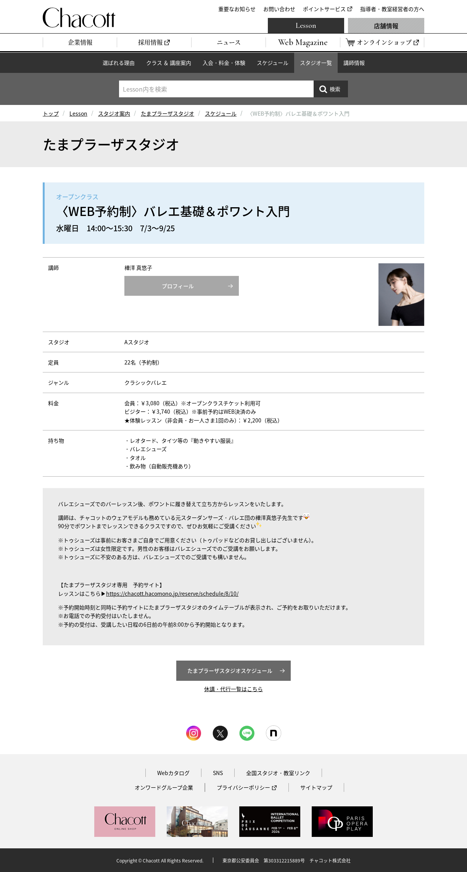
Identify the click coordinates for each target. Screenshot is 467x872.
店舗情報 (386, 25)
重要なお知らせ (237, 9)
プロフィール (178, 286)
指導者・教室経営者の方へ (392, 9)
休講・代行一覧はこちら (233, 689)
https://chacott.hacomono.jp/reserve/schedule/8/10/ (172, 593)
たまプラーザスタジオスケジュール (229, 670)
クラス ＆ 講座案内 (168, 62)
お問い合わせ (279, 9)
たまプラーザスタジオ (167, 113)
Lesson (306, 25)
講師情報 (354, 62)
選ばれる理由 (119, 62)
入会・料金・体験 (224, 62)
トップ (51, 113)
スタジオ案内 (114, 113)
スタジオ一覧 (316, 62)
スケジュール (272, 62)
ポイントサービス (324, 9)
